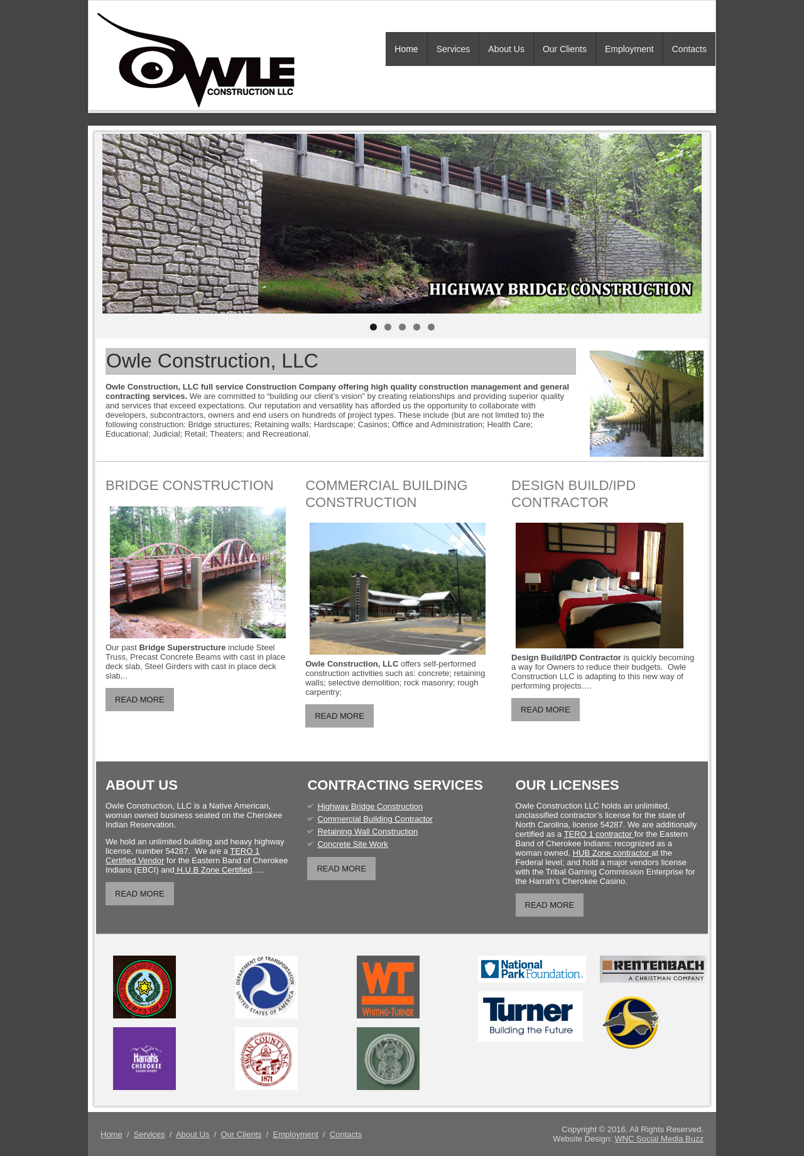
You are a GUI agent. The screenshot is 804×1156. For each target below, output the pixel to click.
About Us (506, 49)
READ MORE (140, 699)
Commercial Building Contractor (375, 819)
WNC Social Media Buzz (659, 1138)
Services (453, 49)
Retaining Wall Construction (367, 831)
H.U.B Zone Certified (214, 870)
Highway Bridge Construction (370, 806)
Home (406, 49)
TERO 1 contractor (599, 834)
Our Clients (565, 49)
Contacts (689, 49)
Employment (629, 49)
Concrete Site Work (352, 844)
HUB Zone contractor (612, 853)
